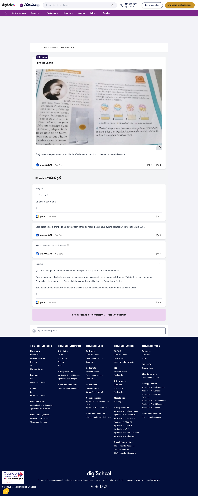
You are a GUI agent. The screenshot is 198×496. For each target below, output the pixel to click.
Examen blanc (147, 368)
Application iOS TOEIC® (123, 422)
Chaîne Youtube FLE (121, 449)
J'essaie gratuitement (179, 5)
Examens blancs (92, 355)
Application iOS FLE (121, 429)
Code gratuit (90, 362)
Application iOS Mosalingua (124, 415)
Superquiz (118, 385)
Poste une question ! (116, 314)
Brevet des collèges (38, 382)
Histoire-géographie (37, 358)
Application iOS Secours (151, 408)
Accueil (44, 48)
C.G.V (105, 480)
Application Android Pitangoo (69, 375)
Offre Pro (112, 480)
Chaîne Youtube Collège (39, 418)
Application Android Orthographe (126, 433)
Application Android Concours (153, 387)
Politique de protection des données (79, 480)
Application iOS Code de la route (98, 408)
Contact (130, 480)
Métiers (61, 362)
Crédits (121, 480)
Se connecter (152, 5)
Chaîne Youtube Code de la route (98, 417)
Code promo (118, 358)
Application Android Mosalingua (126, 411)
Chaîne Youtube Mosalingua (124, 446)
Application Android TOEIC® (124, 418)
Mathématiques (36, 355)
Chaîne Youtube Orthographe (125, 453)
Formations (62, 358)
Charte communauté (55, 480)
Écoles (60, 366)
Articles (106, 13)
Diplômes (61, 355)
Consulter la (19, 487)
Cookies (41, 480)
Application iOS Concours (151, 391)
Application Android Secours (152, 404)
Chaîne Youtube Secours (151, 417)
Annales (145, 358)
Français (33, 362)
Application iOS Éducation (40, 409)
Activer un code (19, 13)
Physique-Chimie (36, 369)
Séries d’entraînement (94, 392)
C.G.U (98, 480)
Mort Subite (118, 388)
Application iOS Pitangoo (67, 379)
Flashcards (118, 375)
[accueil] (6, 13)
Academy (53, 48)
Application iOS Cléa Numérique (154, 401)
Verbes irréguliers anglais (124, 362)
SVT (31, 366)
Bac (31, 379)
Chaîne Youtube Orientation (68, 388)
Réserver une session (94, 358)
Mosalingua (118, 402)
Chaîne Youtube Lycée (38, 422)
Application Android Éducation (41, 405)
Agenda (81, 13)
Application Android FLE (123, 426)
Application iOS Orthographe (124, 436)
